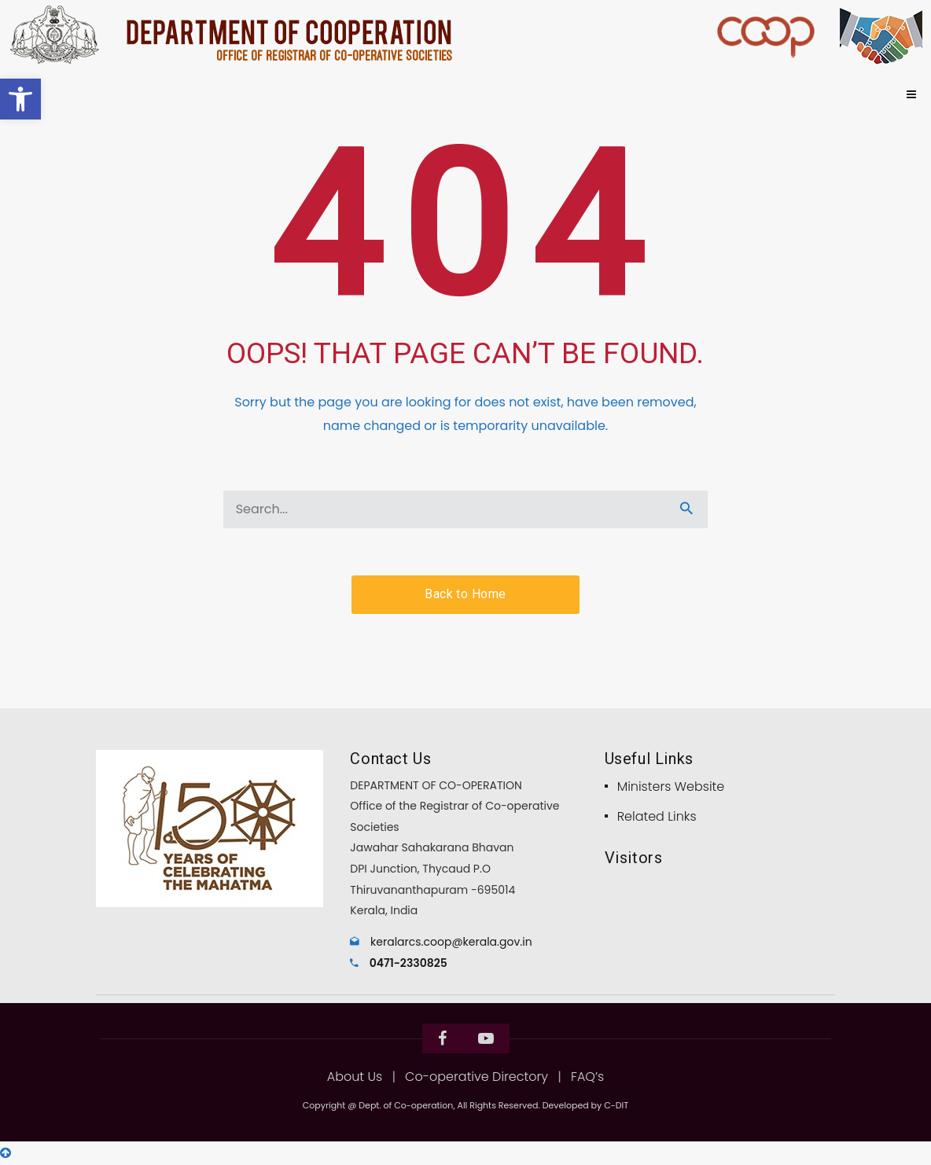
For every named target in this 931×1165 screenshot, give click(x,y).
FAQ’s (587, 1077)
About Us (354, 1077)
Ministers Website (671, 786)
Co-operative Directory (476, 1077)
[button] (20, 99)
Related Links (657, 816)
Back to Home (465, 593)
